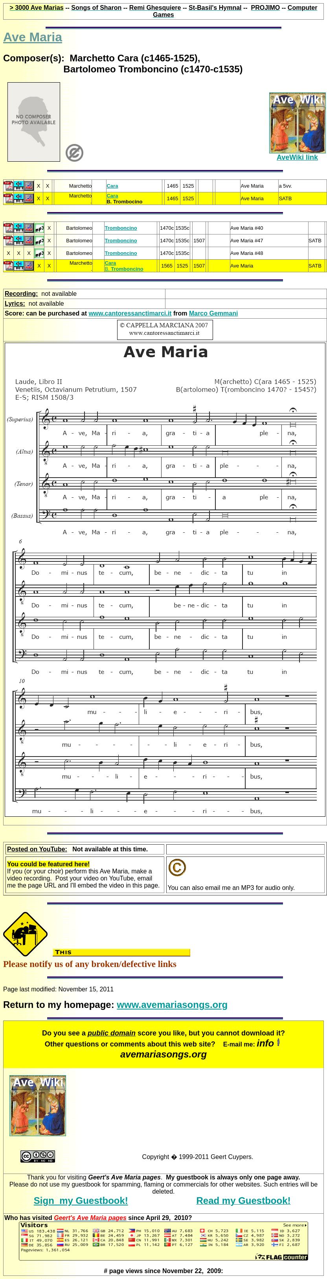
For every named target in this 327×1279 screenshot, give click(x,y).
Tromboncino (121, 228)
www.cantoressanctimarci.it (129, 313)
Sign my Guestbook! (81, 1200)
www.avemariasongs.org (172, 1004)
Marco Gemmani (213, 313)
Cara (112, 186)
